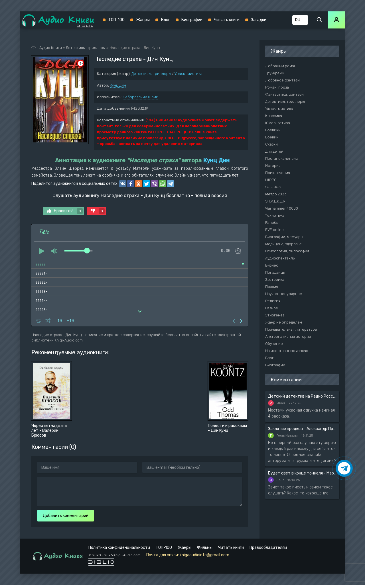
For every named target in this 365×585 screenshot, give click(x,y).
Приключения (277, 173)
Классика (273, 116)
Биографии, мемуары (284, 237)
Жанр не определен (283, 322)
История (273, 165)
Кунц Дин (118, 85)
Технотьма (274, 215)
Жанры (143, 19)
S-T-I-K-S (273, 187)
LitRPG (271, 180)
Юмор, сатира (277, 123)
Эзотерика (274, 279)
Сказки (271, 144)
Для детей (274, 151)
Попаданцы (275, 272)
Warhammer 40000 (281, 208)
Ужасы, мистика (188, 73)
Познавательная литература (291, 329)
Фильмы (204, 547)
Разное (271, 308)
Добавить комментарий (65, 515)
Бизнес (271, 265)
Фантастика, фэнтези (284, 94)
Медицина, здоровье (283, 244)
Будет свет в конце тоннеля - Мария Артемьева (302, 473)
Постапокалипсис (281, 158)
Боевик (271, 137)
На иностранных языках (286, 351)
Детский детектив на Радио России (302, 396)
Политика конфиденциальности (119, 547)
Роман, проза (277, 87)
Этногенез (274, 315)
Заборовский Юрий (140, 97)
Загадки (258, 19)
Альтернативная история (288, 336)
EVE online (274, 230)
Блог (165, 19)
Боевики (273, 130)
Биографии (191, 19)
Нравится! (65, 211)
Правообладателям (268, 547)
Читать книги (227, 19)
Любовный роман (280, 66)
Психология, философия (287, 251)
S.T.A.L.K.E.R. (275, 201)
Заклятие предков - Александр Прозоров (302, 428)
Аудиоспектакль (280, 258)
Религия (272, 301)
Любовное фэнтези (282, 80)
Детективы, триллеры (151, 73)
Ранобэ (271, 222)
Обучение (274, 343)
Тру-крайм (274, 73)
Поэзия (271, 287)
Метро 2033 (276, 194)
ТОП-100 (116, 19)
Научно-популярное (283, 294)
